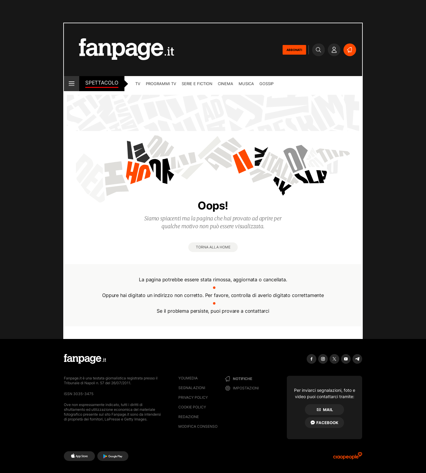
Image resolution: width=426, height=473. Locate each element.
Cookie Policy (192, 407)
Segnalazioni (191, 387)
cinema (225, 83)
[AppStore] (79, 456)
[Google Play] (112, 456)
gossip (266, 83)
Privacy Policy (193, 397)
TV (137, 83)
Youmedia (188, 378)
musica (246, 83)
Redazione (188, 416)
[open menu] (71, 83)
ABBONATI (294, 50)
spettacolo (101, 83)
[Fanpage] (85, 359)
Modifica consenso (198, 426)
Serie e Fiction (197, 83)
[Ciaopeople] (347, 457)
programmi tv (161, 83)
